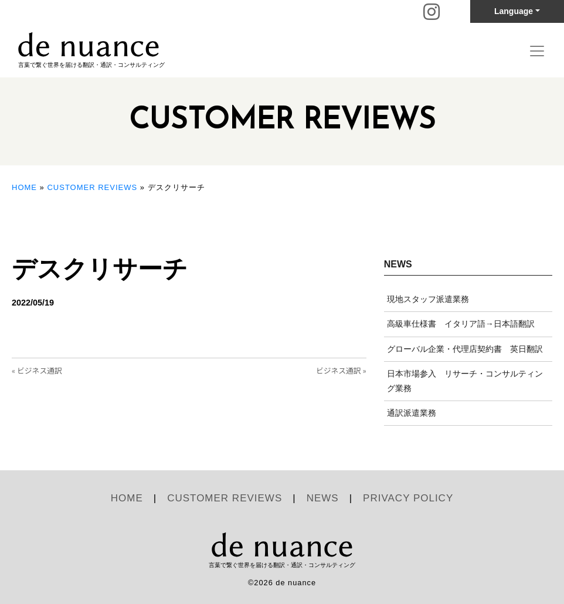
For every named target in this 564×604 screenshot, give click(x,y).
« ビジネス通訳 (37, 370)
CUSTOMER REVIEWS (92, 187)
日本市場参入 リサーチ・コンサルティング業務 (465, 381)
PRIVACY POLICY (408, 498)
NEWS (323, 498)
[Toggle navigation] (537, 51)
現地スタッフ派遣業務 (428, 299)
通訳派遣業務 (411, 413)
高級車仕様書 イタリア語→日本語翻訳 (461, 323)
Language (513, 11)
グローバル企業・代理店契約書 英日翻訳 (465, 349)
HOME (24, 187)
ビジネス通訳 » (341, 370)
